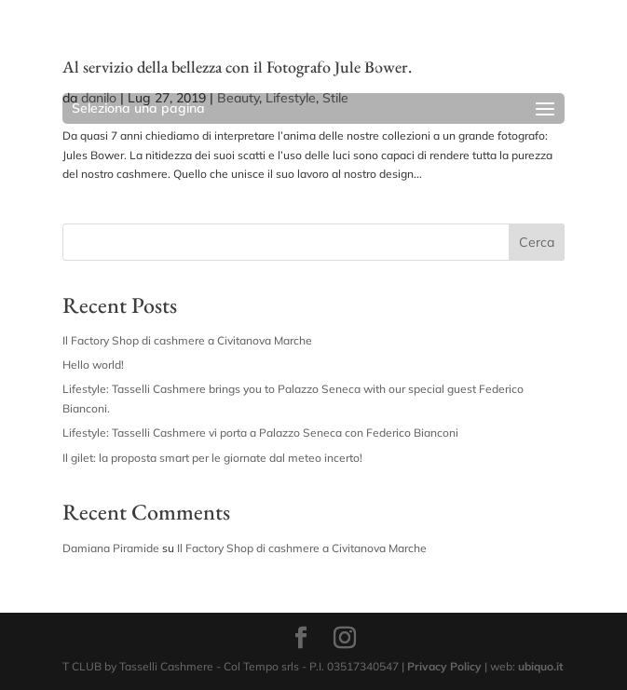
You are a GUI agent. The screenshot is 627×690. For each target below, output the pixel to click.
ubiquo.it (541, 666)
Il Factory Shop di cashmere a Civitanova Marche (187, 340)
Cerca (536, 242)
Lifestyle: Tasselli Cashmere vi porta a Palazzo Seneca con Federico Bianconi (260, 433)
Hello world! (93, 365)
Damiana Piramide (110, 548)
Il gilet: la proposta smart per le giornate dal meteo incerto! (212, 458)
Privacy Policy (444, 666)
